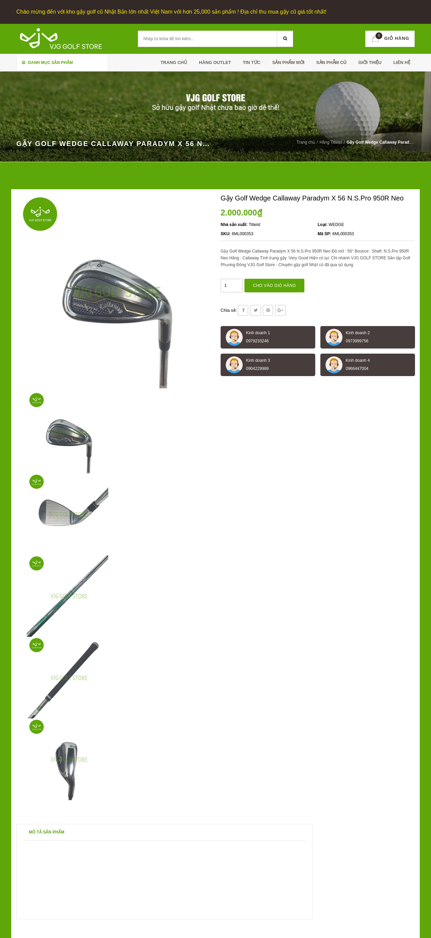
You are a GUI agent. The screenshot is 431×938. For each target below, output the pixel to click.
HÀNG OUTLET (215, 62)
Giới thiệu (369, 62)
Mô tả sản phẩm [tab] (46, 832)
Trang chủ (173, 62)
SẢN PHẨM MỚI (288, 62)
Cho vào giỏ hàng (274, 285)
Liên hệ (401, 62)
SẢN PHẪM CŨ (331, 62)
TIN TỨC (251, 62)
